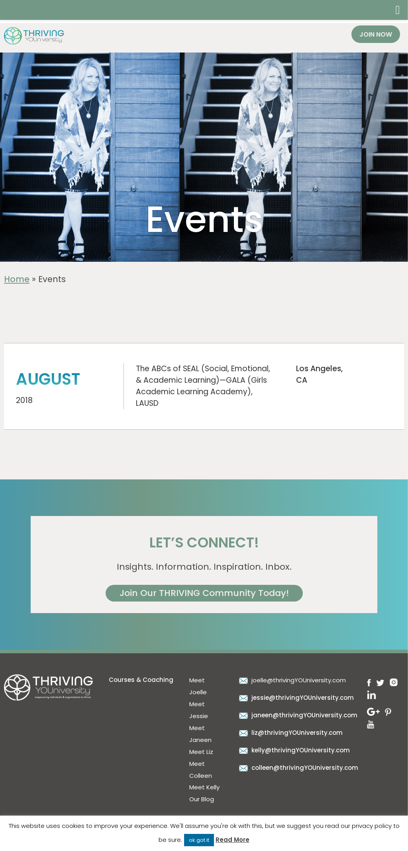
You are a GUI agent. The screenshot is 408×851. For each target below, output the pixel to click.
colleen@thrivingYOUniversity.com (297, 767)
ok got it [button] (199, 840)
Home (16, 279)
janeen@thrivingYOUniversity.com (297, 715)
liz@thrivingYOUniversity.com (290, 732)
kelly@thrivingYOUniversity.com (293, 750)
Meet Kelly (204, 787)
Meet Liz (201, 752)
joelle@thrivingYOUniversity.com (291, 680)
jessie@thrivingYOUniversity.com (295, 697)
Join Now (375, 34)
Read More (232, 839)
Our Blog (201, 799)
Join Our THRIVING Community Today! (204, 593)
